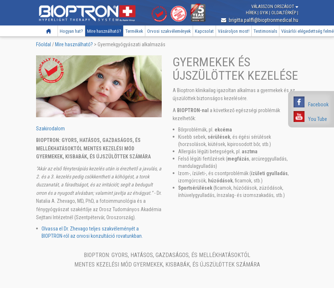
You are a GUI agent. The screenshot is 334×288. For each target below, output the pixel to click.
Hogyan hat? (71, 31)
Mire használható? (104, 31)
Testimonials (265, 31)
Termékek (134, 31)
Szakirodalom (50, 128)
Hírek (252, 12)
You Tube (317, 119)
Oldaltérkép (284, 12)
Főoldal (49, 31)
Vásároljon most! (233, 31)
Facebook (318, 104)
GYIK (264, 12)
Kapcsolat (204, 31)
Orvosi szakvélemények (169, 31)
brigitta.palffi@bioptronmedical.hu (259, 20)
